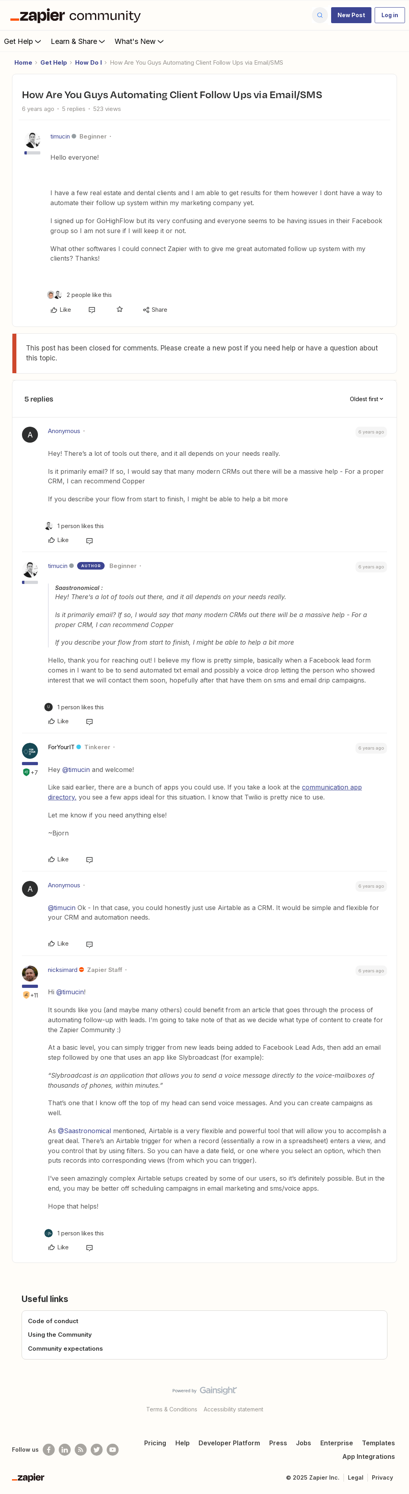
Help (182, 1443)
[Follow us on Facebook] (49, 1450)
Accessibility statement (233, 1409)
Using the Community (60, 1334)
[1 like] (74, 526)
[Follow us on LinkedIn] (65, 1450)
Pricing (155, 1443)
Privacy (382, 1477)
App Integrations (368, 1456)
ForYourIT (61, 747)
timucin (60, 136)
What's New (140, 41)
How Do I (88, 62)
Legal (355, 1477)
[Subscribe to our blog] (81, 1450)
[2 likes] (79, 295)
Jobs (303, 1443)
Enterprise (336, 1443)
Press (278, 1443)
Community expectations (65, 1348)
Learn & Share (79, 41)
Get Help (23, 41)
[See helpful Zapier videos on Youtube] (113, 1450)
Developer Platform (229, 1443)
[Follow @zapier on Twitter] (97, 1450)
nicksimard (62, 970)
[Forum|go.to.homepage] (77, 15)
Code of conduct (53, 1321)
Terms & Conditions (171, 1409)
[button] (351, 15)
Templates (378, 1443)
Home (23, 62)
